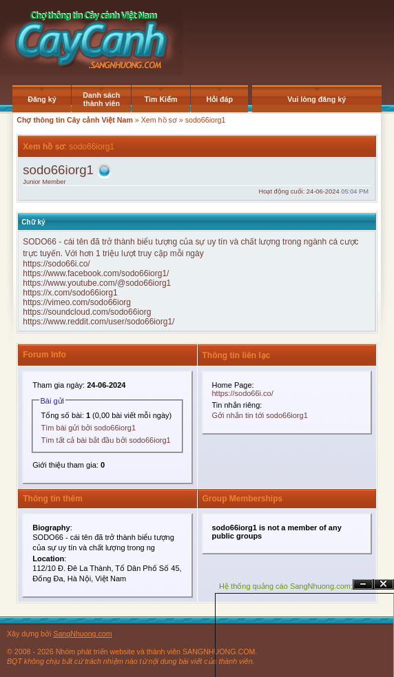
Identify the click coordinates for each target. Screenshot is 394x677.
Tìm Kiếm (161, 99)
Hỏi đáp (219, 99)
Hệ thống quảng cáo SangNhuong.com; (286, 586)
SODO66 (39, 242)
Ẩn (363, 584)
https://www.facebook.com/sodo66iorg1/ (96, 273)
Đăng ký (42, 99)
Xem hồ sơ (159, 120)
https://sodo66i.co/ (56, 264)
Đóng (383, 584)
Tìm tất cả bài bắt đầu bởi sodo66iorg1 (106, 440)
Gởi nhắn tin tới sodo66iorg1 (260, 415)
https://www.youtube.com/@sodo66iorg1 (97, 283)
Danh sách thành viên (101, 99)
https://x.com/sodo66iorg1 (70, 293)
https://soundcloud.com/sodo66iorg (87, 312)
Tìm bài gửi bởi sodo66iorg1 (88, 428)
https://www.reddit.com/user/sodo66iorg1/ (98, 321)
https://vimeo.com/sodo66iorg (77, 302)
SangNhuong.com (82, 633)
